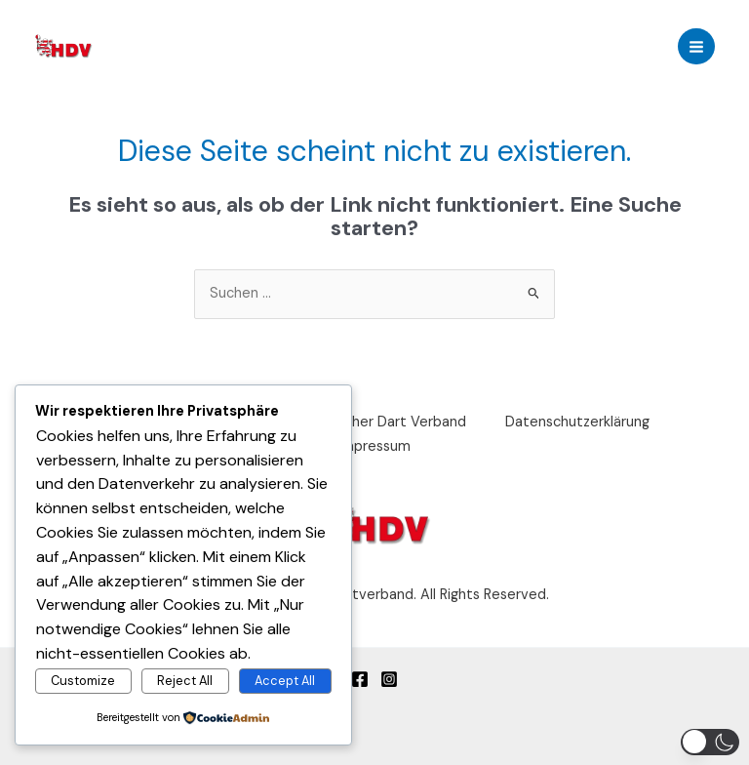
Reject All (185, 680)
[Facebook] (360, 679)
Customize (83, 680)
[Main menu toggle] (696, 46)
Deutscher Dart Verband (385, 422)
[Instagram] (389, 679)
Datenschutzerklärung (577, 422)
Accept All (285, 680)
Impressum (374, 446)
